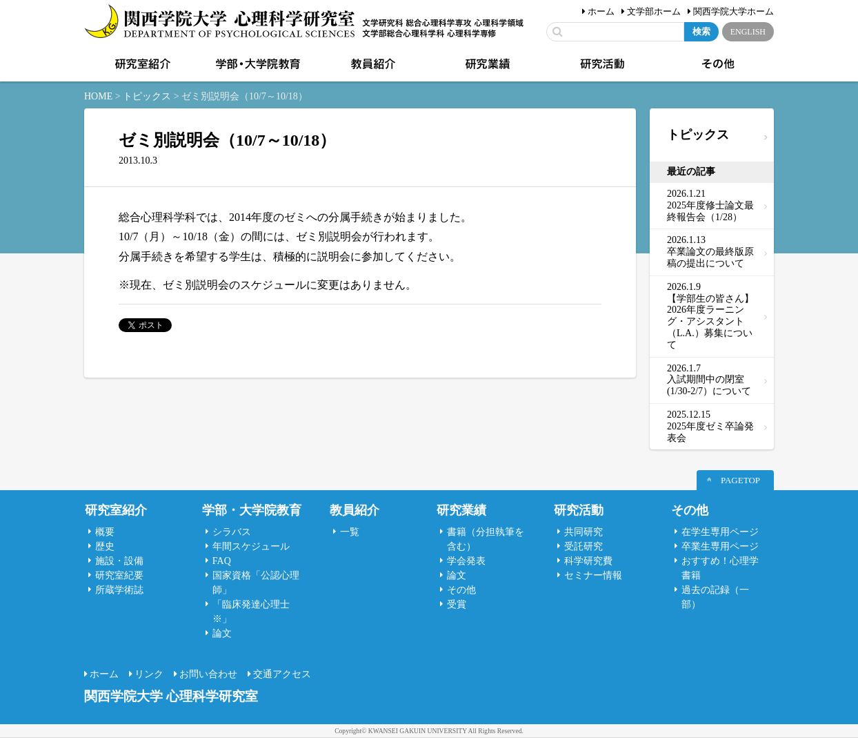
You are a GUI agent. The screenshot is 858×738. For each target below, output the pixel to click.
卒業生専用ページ (720, 546)
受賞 (456, 604)
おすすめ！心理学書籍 (720, 568)
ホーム (601, 11)
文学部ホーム (654, 11)
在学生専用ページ (720, 532)
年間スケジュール (251, 546)
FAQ (221, 561)
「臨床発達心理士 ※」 (251, 611)
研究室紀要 (119, 575)
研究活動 (601, 64)
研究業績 (486, 64)
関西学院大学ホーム (733, 11)
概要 (104, 532)
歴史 (104, 546)
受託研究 (583, 546)
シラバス (231, 532)
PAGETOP (740, 480)
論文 (222, 633)
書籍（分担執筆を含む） (485, 539)
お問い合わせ (208, 674)
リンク (148, 674)
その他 (716, 64)
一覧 (349, 532)
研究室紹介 (141, 64)
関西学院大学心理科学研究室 (219, 22)
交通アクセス (282, 674)
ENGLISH (748, 32)
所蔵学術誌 (119, 590)
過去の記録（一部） (715, 597)
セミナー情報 (593, 575)
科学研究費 (588, 561)
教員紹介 (372, 64)
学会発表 (466, 561)
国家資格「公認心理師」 (255, 582)
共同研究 (583, 532)
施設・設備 (119, 561)
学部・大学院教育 (256, 64)
